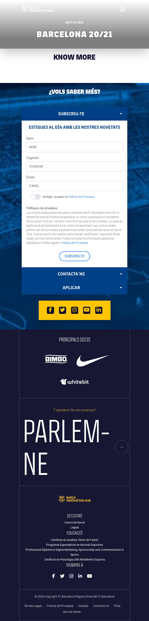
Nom (29, 138)
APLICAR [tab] (92, 287)
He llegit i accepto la (68, 196)
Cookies (83, 606)
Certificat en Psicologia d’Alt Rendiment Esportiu (74, 559)
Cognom (32, 158)
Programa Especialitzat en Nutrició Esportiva (74, 544)
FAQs (117, 606)
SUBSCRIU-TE (75, 256)
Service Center (72, 612)
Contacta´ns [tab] (90, 274)
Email (30, 177)
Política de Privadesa (60, 606)
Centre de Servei (74, 522)
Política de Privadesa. (81, 196)
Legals (74, 527)
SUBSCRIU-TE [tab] (90, 113)
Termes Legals (33, 606)
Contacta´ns (101, 606)
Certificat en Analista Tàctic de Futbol (74, 540)
